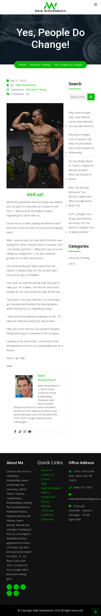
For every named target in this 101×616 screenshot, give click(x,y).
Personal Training (36, 89)
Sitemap (46, 506)
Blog (43, 483)
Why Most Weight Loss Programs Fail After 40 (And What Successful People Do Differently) (81, 143)
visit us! (35, 194)
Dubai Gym (47, 519)
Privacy (45, 501)
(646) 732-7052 (82, 487)
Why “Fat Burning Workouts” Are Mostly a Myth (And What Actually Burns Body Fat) (80, 196)
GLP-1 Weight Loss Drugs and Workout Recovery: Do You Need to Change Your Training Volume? (81, 223)
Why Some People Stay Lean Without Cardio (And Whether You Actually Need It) (81, 119)
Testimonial (48, 497)
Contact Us (47, 474)
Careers (45, 479)
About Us (46, 470)
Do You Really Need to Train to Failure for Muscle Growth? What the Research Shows (81, 170)
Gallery (45, 492)
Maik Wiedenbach (26, 85)
